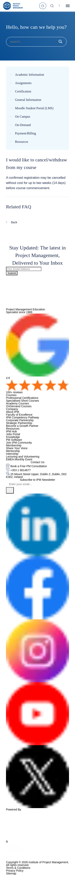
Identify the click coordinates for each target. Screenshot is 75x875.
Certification (23, 91)
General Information (28, 99)
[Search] (52, 6)
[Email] (37, 484)
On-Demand (23, 125)
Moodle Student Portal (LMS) (34, 108)
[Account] (60, 6)
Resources (21, 141)
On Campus (22, 116)
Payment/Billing (25, 133)
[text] (42, 6)
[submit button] (60, 42)
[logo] (13, 6)
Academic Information (29, 74)
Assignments (23, 83)
